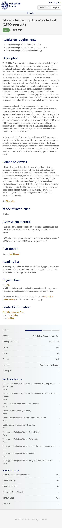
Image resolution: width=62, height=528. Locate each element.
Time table (10, 201)
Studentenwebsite (22, 520)
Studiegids (55, 2)
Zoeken (32, 13)
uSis (8, 285)
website (14, 315)
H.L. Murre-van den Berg (13, 312)
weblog (11, 318)
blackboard (14, 254)
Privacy (35, 520)
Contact (44, 520)
